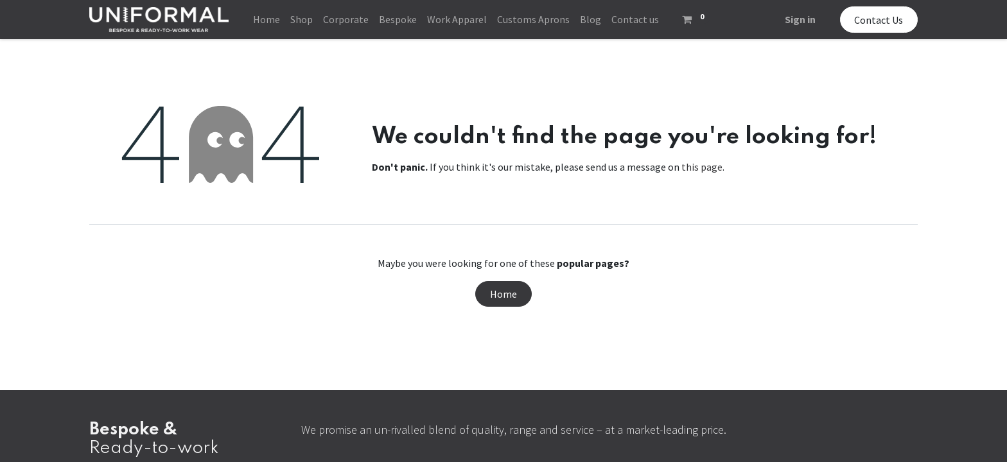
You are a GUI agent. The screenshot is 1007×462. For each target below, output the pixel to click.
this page (701, 166)
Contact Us (878, 19)
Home (503, 293)
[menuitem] (266, 19)
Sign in (800, 19)
